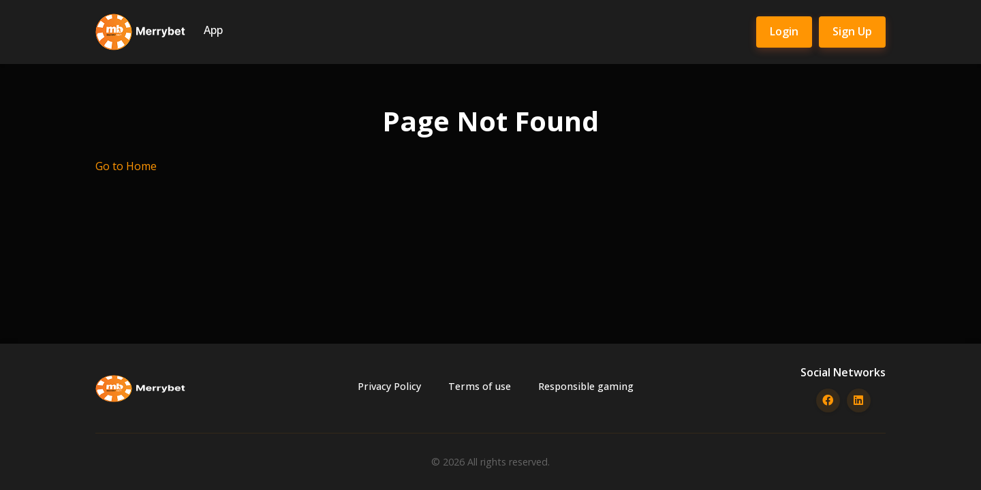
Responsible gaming (586, 386)
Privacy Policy (389, 386)
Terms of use (479, 386)
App (213, 29)
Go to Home (126, 166)
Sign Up (852, 31)
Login (784, 31)
